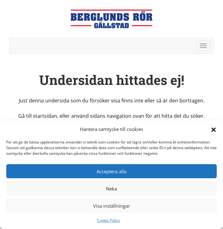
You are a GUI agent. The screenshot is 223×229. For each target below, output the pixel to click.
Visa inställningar (111, 206)
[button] (213, 129)
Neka (111, 188)
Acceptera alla (111, 171)
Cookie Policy (108, 220)
